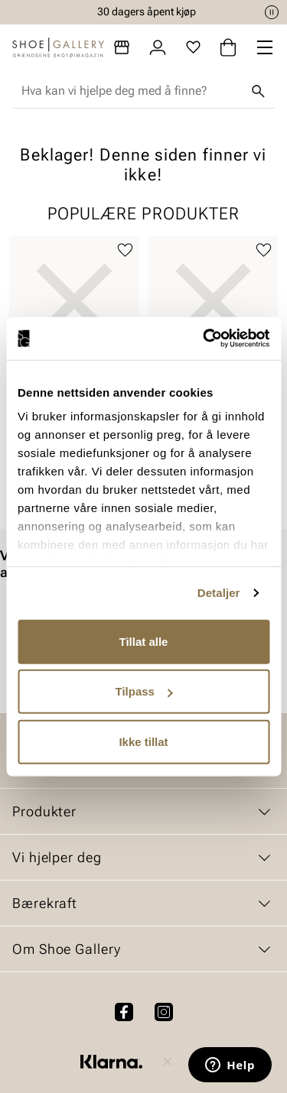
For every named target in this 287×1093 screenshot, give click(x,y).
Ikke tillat (143, 741)
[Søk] (258, 91)
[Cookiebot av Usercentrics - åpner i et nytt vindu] (204, 339)
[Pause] (271, 12)
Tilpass (144, 691)
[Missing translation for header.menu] (265, 47)
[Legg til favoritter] (125, 250)
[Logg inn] (157, 47)
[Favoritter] (193, 47)
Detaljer (218, 592)
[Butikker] (121, 47)
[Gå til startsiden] (58, 47)
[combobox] (131, 91)
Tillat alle (143, 640)
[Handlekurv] (228, 47)
